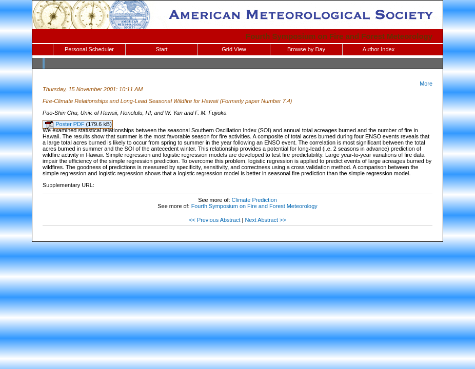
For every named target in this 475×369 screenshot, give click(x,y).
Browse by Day (306, 49)
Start (161, 49)
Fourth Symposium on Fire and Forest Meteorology (339, 36)
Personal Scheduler (89, 49)
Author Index (378, 49)
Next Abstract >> (265, 220)
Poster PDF (70, 124)
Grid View (234, 49)
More (426, 83)
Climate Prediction (254, 200)
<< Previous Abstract (214, 220)
